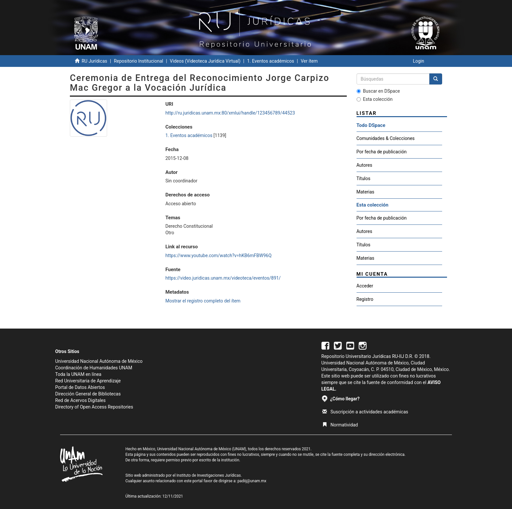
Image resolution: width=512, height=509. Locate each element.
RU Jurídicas (94, 61)
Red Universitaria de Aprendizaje (88, 380)
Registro (365, 299)
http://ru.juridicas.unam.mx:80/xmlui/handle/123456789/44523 (230, 113)
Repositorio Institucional (138, 61)
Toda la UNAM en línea (78, 374)
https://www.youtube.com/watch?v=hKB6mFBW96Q (218, 255)
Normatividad (340, 424)
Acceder (365, 285)
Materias (366, 191)
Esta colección (375, 99)
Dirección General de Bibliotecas (88, 393)
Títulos (364, 178)
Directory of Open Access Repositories (94, 406)
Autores (364, 165)
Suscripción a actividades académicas (365, 411)
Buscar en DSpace (378, 91)
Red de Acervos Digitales (80, 400)
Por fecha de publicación (382, 151)
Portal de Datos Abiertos (80, 387)
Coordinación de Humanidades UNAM (93, 367)
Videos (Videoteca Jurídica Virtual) (205, 61)
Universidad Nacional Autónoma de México (99, 361)
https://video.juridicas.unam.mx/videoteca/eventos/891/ (222, 278)
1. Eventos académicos (270, 61)
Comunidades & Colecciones (386, 138)
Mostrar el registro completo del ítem (202, 300)
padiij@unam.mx (251, 481)
